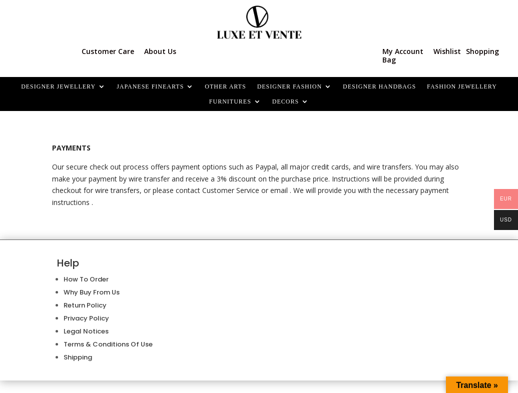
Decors (285, 101)
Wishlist (447, 51)
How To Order (86, 279)
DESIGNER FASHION (289, 86)
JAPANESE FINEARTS (150, 86)
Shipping (78, 357)
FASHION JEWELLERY (462, 86)
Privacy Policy (86, 318)
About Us (160, 51)
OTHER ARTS (225, 86)
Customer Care (108, 51)
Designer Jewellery (58, 86)
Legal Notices (86, 331)
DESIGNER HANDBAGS (379, 86)
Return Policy (85, 305)
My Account (402, 51)
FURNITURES (230, 101)
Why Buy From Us (92, 292)
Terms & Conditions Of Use (108, 344)
